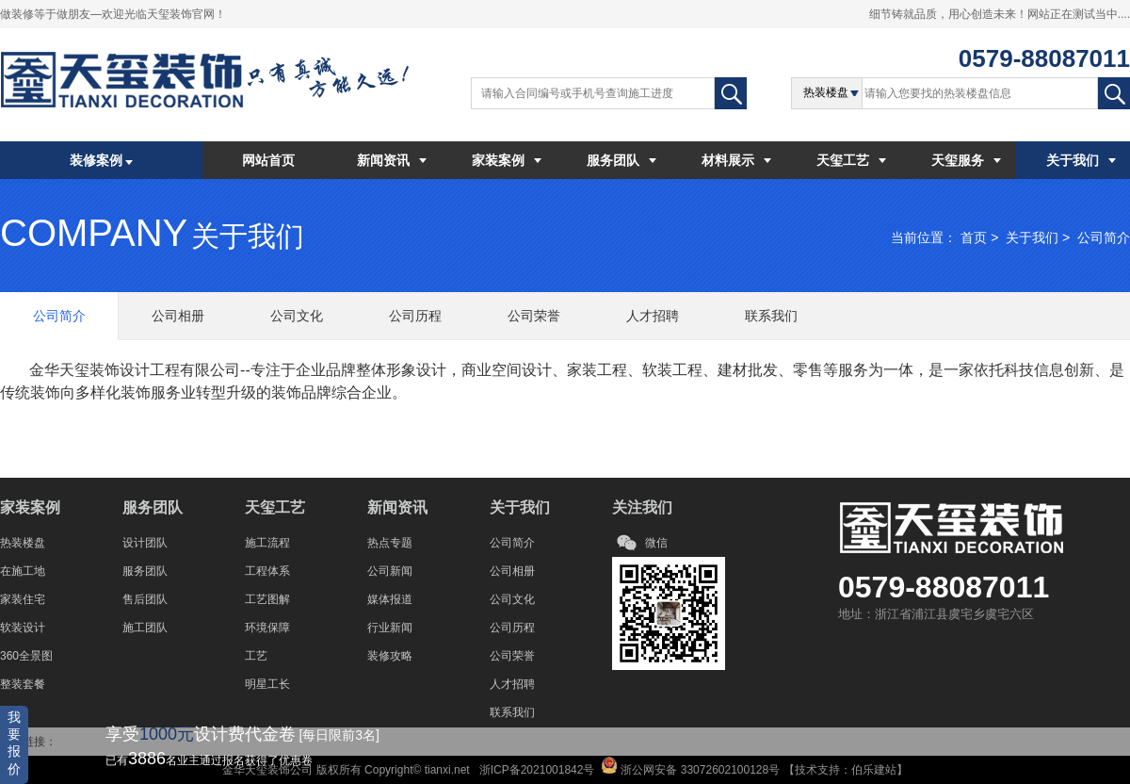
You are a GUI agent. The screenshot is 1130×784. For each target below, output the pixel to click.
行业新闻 (389, 627)
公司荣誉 (512, 655)
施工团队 (145, 627)
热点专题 (389, 542)
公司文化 (512, 599)
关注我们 (642, 507)
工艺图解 (267, 599)
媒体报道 (389, 599)
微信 (656, 542)
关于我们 (1081, 160)
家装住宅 (22, 599)
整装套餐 (22, 684)
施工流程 (267, 542)
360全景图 (26, 655)
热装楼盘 (22, 542)
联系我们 (512, 712)
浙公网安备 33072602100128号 (699, 769)
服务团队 (621, 160)
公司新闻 (389, 571)
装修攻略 (389, 655)
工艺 (256, 655)
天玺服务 (966, 160)
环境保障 (267, 627)
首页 (973, 237)
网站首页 (268, 160)
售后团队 (145, 599)
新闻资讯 (392, 160)
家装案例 (506, 160)
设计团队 (145, 542)
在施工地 (22, 571)
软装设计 (22, 627)
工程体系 (267, 571)
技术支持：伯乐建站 (845, 769)
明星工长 (267, 684)
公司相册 (512, 571)
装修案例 (102, 160)
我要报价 (14, 743)
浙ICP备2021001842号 (535, 769)
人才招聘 (512, 684)
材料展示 (736, 160)
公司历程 (512, 627)
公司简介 (1103, 237)
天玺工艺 (851, 160)
